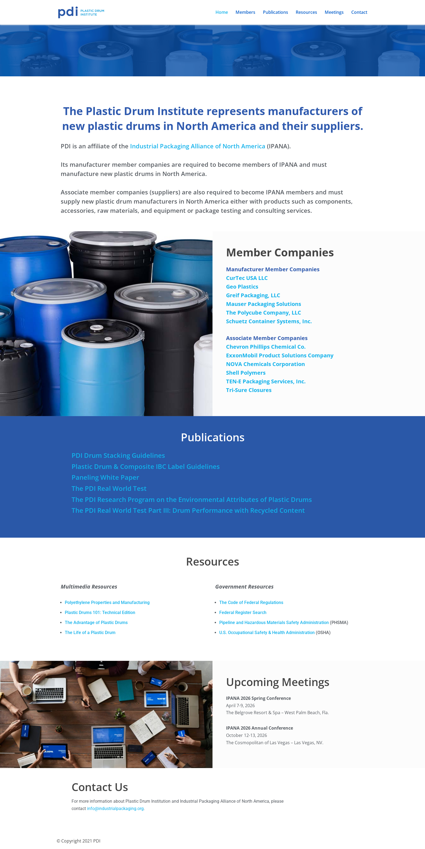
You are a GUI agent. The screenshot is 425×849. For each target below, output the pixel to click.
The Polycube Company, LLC (263, 312)
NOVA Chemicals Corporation (265, 364)
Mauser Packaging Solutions (263, 304)
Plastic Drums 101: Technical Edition (100, 613)
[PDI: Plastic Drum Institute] (81, 12)
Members (245, 12)
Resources (306, 12)
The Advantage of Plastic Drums (96, 623)
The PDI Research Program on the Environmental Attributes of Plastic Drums (192, 499)
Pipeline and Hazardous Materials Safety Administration (274, 623)
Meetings (334, 12)
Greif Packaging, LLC (253, 295)
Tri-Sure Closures (249, 390)
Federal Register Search (242, 613)
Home (221, 12)
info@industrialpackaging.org (115, 809)
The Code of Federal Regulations (251, 603)
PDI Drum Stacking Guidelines (118, 455)
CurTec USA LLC (247, 278)
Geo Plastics (242, 286)
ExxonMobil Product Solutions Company (279, 355)
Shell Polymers (246, 372)
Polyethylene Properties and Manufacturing (107, 603)
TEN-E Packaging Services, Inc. (266, 381)
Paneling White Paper (105, 477)
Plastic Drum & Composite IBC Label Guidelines (146, 466)
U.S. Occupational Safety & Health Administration (267, 633)
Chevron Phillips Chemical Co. (266, 346)
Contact (359, 12)
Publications (275, 12)
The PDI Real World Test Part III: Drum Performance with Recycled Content (188, 510)
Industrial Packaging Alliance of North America (197, 146)
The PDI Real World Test (109, 488)
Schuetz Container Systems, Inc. (269, 321)
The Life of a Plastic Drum (90, 633)
